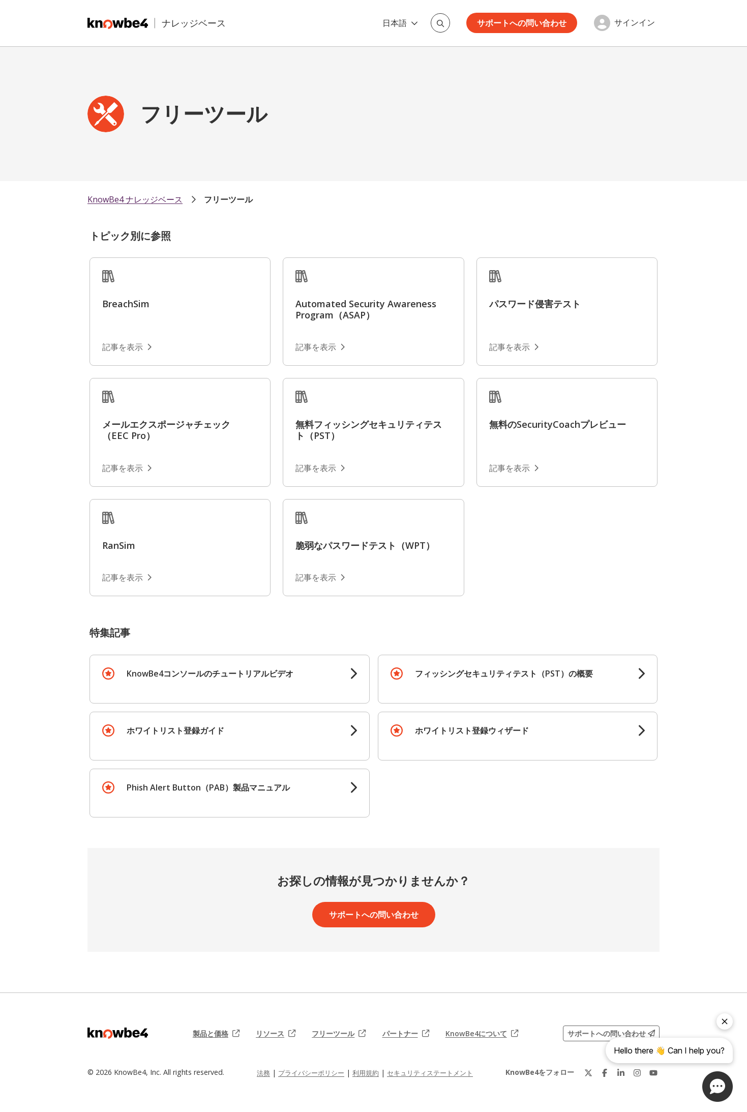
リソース (275, 1034)
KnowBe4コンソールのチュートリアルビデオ (210, 673)
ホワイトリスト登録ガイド (175, 730)
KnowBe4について (481, 1034)
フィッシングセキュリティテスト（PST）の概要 (504, 673)
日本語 (400, 22)
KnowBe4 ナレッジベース (135, 199)
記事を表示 (127, 347)
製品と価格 (216, 1034)
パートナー (405, 1034)
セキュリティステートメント (430, 1072)
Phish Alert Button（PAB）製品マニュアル (208, 787)
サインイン (634, 22)
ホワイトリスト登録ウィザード (472, 730)
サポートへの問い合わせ (521, 22)
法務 (263, 1072)
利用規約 (365, 1072)
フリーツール (228, 199)
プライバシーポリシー (311, 1072)
